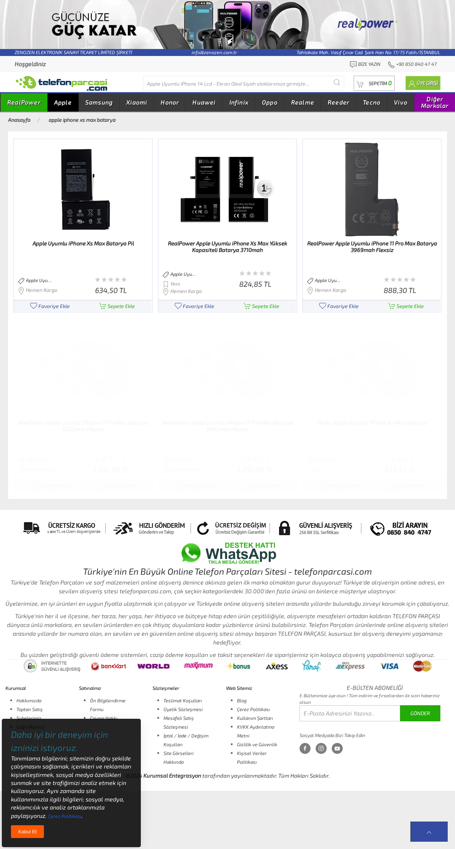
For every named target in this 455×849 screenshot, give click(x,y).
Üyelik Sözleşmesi (183, 709)
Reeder (338, 102)
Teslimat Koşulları (182, 700)
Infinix (238, 102)
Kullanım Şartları (255, 718)
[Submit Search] (337, 82)
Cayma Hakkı (103, 718)
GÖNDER (420, 713)
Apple (63, 102)
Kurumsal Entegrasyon (172, 775)
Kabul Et (27, 831)
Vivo (400, 102)
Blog (242, 700)
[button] (374, 83)
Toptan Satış (29, 709)
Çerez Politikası (253, 709)
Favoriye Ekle (50, 306)
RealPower (24, 102)
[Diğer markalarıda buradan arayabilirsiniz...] (243, 83)
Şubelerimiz (28, 718)
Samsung (99, 102)
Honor (170, 102)
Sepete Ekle (117, 306)
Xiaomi (136, 102)
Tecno (371, 102)
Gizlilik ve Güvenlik (257, 744)
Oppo (270, 102)
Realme (302, 102)
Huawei (203, 102)
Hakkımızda (28, 700)
